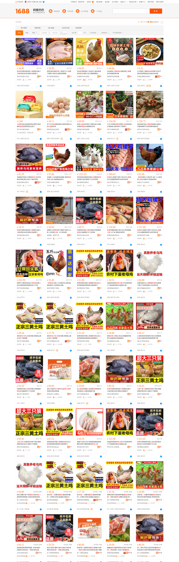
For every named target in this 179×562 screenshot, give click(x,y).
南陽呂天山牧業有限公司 (144, 182)
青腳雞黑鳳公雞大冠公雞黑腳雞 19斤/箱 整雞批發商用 (119, 231)
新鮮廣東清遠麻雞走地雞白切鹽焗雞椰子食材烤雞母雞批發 (149, 125)
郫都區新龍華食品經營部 (114, 235)
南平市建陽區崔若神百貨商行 (84, 394)
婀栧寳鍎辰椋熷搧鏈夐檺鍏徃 (144, 500)
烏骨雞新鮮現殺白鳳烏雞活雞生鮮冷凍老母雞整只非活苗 (149, 443)
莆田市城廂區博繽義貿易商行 (144, 394)
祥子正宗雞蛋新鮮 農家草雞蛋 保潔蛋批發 (59, 125)
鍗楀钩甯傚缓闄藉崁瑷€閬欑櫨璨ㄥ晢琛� (84, 500)
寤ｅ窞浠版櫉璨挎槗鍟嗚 (144, 553)
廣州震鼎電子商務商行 (84, 341)
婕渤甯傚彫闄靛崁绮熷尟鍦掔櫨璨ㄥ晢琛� (54, 500)
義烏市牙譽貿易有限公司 (24, 394)
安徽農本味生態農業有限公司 (84, 76)
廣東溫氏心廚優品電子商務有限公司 (54, 394)
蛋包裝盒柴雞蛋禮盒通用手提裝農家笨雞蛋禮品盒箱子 (29, 125)
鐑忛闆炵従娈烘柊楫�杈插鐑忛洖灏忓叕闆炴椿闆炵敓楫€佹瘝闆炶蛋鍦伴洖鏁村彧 (149, 549)
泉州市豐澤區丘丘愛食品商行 (114, 182)
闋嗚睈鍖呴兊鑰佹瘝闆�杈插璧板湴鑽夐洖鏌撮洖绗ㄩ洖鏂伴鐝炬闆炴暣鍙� (119, 496)
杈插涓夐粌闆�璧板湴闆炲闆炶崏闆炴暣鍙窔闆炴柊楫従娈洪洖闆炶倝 (149, 496)
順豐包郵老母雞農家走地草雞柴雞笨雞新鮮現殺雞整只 (89, 284)
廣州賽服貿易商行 (113, 288)
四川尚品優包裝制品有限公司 (24, 129)
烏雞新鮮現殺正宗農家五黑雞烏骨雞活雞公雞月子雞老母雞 (29, 178)
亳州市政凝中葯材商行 (24, 76)
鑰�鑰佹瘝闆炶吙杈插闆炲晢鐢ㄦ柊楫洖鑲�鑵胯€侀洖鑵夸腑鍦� (119, 549)
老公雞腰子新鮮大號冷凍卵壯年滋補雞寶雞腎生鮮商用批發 (119, 178)
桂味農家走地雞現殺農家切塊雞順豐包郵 (119, 72)
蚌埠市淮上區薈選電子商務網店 (114, 447)
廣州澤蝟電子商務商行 (54, 288)
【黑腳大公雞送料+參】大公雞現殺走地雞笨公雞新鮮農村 (149, 178)
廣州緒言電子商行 (83, 447)
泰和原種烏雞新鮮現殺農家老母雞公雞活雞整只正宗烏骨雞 (89, 178)
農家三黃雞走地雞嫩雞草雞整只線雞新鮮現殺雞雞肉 (119, 337)
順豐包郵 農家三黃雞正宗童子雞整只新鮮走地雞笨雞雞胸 (59, 72)
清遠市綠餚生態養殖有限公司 (54, 182)
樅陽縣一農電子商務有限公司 (54, 235)
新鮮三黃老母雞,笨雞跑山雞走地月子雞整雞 (29, 337)
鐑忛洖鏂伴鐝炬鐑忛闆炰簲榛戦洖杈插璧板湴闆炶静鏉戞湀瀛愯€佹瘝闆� (59, 549)
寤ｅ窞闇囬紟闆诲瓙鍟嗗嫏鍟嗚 (114, 500)
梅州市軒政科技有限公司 (84, 235)
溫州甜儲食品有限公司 (24, 235)
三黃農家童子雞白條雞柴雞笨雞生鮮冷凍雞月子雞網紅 (149, 390)
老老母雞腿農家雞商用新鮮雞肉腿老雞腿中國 (89, 390)
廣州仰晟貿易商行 (113, 394)
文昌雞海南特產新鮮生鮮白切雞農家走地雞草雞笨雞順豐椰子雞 (149, 337)
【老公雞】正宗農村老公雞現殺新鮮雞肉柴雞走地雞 (59, 284)
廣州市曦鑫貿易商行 (144, 288)
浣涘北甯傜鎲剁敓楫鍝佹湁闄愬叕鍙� (24, 553)
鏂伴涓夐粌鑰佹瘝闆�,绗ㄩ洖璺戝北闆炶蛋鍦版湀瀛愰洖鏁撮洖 (59, 496)
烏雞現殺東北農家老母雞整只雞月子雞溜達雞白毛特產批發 (149, 284)
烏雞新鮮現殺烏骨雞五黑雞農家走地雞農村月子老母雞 (89, 231)
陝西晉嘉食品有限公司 (54, 129)
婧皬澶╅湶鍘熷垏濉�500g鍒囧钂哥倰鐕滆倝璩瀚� (89, 549)
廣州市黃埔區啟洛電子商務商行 (24, 447)
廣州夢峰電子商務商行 (84, 288)
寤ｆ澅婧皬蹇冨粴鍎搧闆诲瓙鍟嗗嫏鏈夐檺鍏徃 (84, 553)
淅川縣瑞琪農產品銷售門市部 (54, 76)
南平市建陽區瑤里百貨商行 (114, 129)
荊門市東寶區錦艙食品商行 (24, 288)
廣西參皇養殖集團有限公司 (114, 76)
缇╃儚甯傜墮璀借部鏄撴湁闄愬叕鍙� (54, 553)
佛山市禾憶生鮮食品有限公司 (144, 341)
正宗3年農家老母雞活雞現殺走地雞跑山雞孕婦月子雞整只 (119, 125)
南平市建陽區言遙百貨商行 (54, 341)
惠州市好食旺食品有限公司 (144, 129)
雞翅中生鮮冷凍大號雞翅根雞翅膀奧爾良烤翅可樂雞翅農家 (89, 443)
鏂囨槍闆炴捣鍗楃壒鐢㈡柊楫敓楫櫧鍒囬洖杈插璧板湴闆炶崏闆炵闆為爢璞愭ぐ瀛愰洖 (28, 549)
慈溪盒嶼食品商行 (23, 182)
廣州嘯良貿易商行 (143, 447)
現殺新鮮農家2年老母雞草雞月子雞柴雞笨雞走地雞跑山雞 (119, 284)
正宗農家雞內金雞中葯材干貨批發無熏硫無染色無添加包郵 (149, 72)
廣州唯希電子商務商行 (144, 235)
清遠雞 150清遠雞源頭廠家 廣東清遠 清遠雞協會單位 (59, 178)
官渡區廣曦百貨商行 (144, 76)
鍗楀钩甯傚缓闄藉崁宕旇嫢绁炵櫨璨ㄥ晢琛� (114, 553)
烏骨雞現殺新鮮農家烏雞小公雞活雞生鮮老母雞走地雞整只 (29, 72)
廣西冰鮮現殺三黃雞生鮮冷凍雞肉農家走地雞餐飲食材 (89, 125)
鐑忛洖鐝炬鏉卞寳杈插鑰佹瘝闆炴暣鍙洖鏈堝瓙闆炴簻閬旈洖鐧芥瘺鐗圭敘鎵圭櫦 (29, 496)
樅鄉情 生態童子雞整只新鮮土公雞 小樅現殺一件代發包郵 (59, 231)
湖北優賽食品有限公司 (114, 341)
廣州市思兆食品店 (53, 447)
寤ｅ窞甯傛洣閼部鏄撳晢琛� (24, 500)
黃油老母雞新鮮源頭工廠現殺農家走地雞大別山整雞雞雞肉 (89, 72)
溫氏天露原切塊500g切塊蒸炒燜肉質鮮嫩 (59, 390)
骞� (40, 500)
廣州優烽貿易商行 (83, 182)
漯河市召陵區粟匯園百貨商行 (24, 341)
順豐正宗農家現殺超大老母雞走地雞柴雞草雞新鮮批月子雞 (29, 284)
